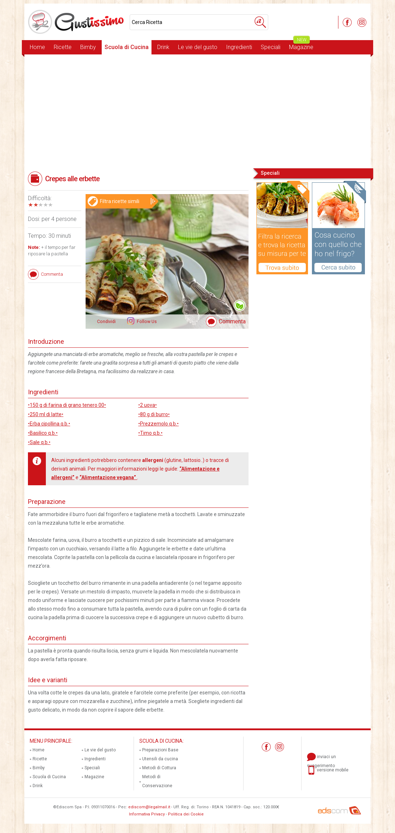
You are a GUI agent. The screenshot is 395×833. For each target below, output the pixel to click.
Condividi (106, 321)
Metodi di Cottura (159, 767)
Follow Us (146, 321)
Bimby (88, 47)
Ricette (63, 47)
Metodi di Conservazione (157, 781)
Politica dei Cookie (186, 814)
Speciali (270, 47)
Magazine (301, 45)
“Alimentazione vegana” (108, 477)
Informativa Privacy (147, 814)
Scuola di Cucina (127, 47)
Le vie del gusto (197, 47)
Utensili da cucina (160, 758)
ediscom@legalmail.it (149, 807)
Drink (163, 47)
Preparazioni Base (160, 749)
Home (37, 47)
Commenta (232, 321)
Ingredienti (239, 47)
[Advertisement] (197, 111)
